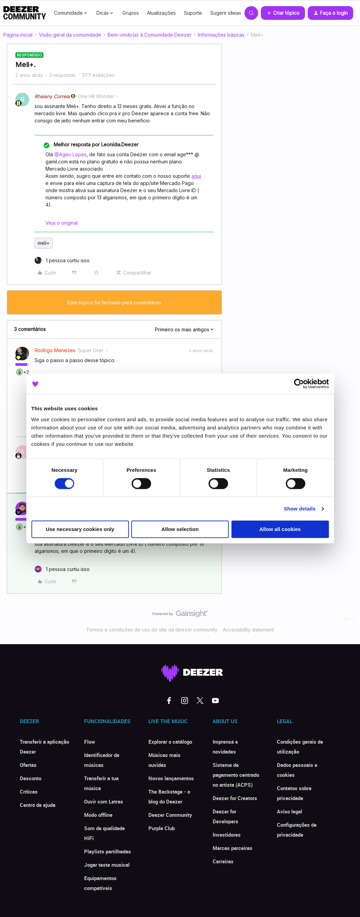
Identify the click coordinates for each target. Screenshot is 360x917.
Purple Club (161, 828)
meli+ (44, 243)
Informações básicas (221, 35)
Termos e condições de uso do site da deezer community (151, 630)
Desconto (30, 778)
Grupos (130, 13)
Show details (300, 508)
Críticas (29, 791)
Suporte (193, 13)
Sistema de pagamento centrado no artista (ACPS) (236, 774)
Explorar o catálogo (170, 741)
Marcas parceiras (232, 848)
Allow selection (180, 529)
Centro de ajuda (37, 804)
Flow (89, 741)
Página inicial (17, 35)
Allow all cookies (280, 529)
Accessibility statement (248, 630)
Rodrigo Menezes (55, 350)
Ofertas (28, 764)
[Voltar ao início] (346, 619)
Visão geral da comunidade (70, 35)
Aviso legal (289, 811)
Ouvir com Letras (103, 801)
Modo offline (98, 814)
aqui (196, 176)
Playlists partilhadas (107, 851)
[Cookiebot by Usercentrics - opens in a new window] (299, 383)
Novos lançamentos (171, 778)
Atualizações (161, 13)
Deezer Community (170, 814)
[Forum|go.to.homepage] (24, 13)
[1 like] (62, 260)
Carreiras (223, 861)
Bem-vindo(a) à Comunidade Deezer (149, 35)
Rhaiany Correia (52, 96)
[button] (283, 13)
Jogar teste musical (107, 864)
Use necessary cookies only (80, 529)
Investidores (227, 834)
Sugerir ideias (225, 13)
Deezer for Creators (235, 798)
